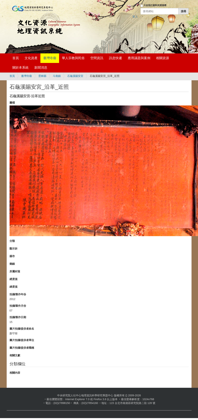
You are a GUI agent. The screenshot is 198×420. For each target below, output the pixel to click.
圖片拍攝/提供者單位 (22, 340)
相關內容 (15, 372)
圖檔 (12, 102)
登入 (135, 16)
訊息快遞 (115, 58)
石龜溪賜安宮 (75, 75)
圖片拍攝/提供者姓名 (22, 328)
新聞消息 (40, 67)
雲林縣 (42, 75)
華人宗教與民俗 (73, 58)
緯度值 (14, 286)
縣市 (12, 256)
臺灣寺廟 (49, 58)
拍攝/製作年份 (18, 294)
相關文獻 (15, 355)
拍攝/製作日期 (18, 317)
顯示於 (14, 248)
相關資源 (162, 58)
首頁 (15, 58)
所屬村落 (15, 271)
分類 (12, 240)
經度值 (14, 279)
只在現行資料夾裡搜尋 (154, 5)
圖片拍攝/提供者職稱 (22, 347)
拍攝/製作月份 (18, 305)
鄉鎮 (12, 263)
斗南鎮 (57, 75)
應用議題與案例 (139, 58)
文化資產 (31, 58)
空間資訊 (96, 58)
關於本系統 (20, 67)
